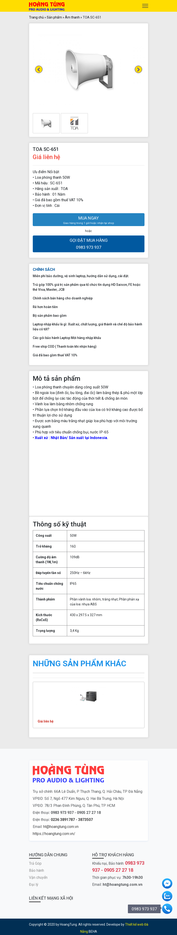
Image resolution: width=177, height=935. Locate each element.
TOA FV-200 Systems (56, 713)
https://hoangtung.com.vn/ (54, 833)
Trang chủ (36, 17)
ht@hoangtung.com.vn (61, 826)
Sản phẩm (54, 17)
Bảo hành (36, 870)
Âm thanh (72, 17)
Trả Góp (35, 863)
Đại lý (33, 884)
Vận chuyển (38, 877)
